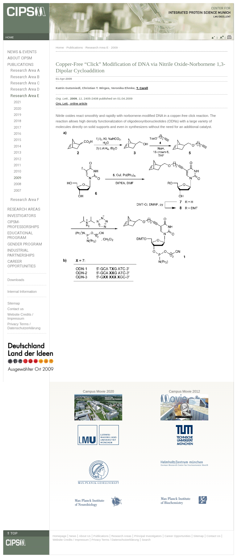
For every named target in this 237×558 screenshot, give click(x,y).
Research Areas (23, 209)
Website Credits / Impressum (71, 539)
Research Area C (25, 83)
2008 (17, 184)
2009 (17, 178)
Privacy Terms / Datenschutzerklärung (23, 326)
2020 (17, 109)
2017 (17, 128)
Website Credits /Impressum (20, 316)
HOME (10, 37)
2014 (17, 146)
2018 (17, 121)
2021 (17, 102)
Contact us (15, 309)
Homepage (60, 536)
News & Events (21, 51)
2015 (17, 140)
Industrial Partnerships (20, 252)
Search (146, 539)
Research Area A (25, 70)
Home (60, 47)
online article (78, 103)
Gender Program (24, 244)
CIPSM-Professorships (23, 224)
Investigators (21, 215)
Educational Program (20, 235)
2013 (17, 153)
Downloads (15, 280)
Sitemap (13, 303)
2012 (17, 159)
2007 (17, 191)
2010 (17, 171)
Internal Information (22, 291)
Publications (20, 64)
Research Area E (24, 96)
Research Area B (25, 77)
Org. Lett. (62, 103)
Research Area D (25, 89)
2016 (17, 134)
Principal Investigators (148, 536)
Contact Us (213, 536)
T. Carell (142, 88)
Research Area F (24, 200)
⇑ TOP (12, 533)
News (72, 536)
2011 (17, 165)
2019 (17, 115)
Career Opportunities (21, 263)
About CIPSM (19, 58)
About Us (85, 536)
